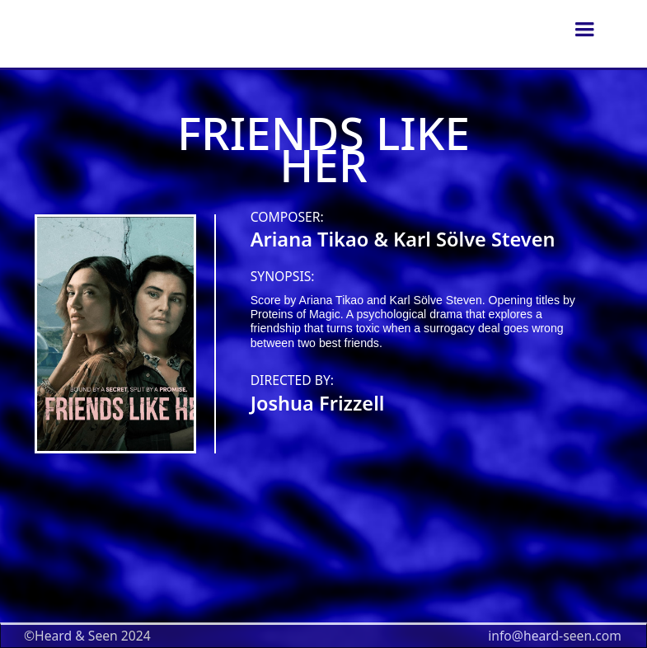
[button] (584, 29)
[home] (392, 29)
